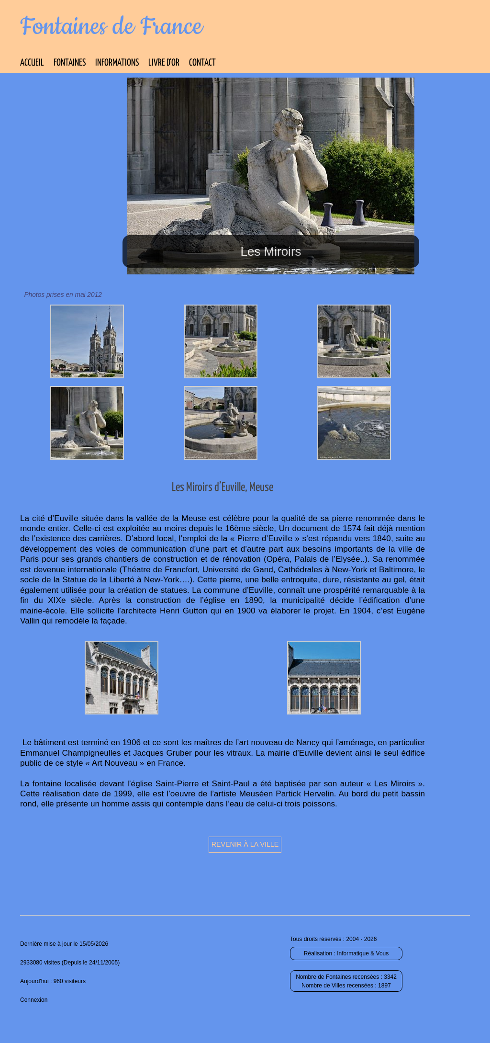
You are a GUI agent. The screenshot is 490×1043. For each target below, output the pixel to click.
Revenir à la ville (245, 844)
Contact (202, 63)
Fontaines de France (111, 27)
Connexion (33, 1000)
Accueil (32, 63)
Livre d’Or (163, 63)
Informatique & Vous (363, 953)
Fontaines (70, 63)
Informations (117, 63)
